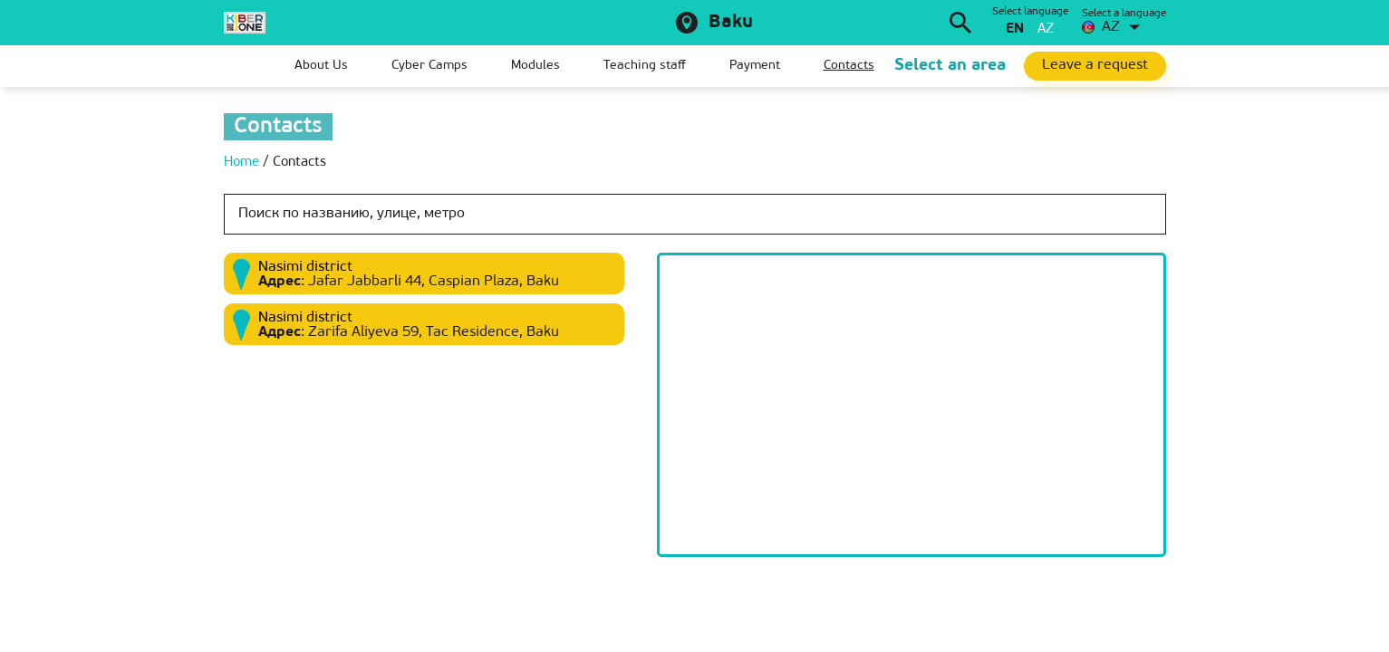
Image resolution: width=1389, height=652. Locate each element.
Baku (731, 23)
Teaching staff (644, 65)
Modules (535, 65)
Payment (754, 65)
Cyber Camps (429, 65)
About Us (321, 65)
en (1015, 29)
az (1045, 29)
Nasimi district (305, 267)
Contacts (849, 65)
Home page (237, 66)
